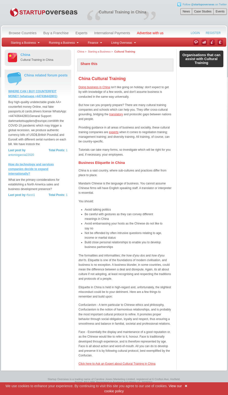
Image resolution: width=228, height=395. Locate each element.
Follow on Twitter (205, 4)
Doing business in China (94, 87)
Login (195, 33)
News (186, 11)
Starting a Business (99, 51)
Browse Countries (23, 33)
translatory (116, 114)
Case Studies (202, 11)
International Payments (112, 33)
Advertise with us (150, 33)
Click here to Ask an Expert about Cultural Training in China (117, 363)
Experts (82, 33)
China (80, 51)
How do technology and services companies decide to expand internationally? (31, 169)
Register (213, 33)
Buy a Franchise (56, 33)
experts (114, 132)
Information (212, 42)
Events (220, 11)
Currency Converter (220, 42)
